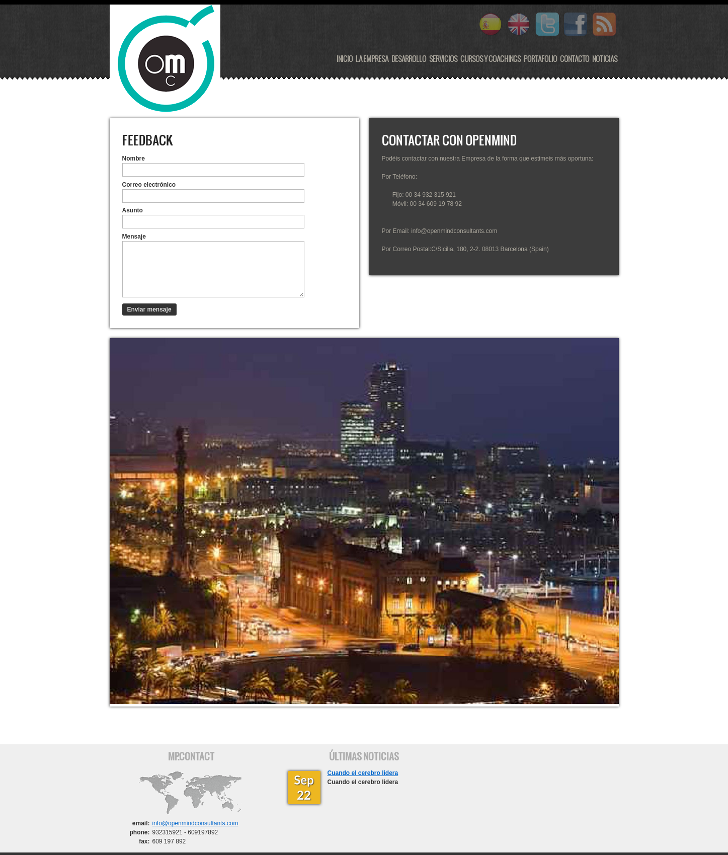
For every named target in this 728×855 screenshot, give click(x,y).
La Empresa (372, 58)
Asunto (132, 210)
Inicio (345, 58)
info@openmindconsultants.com (195, 823)
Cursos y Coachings (490, 58)
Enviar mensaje (149, 309)
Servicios (443, 58)
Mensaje (134, 236)
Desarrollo (408, 58)
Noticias (604, 58)
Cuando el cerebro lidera (363, 772)
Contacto (574, 58)
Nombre (133, 158)
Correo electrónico (149, 184)
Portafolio (540, 58)
